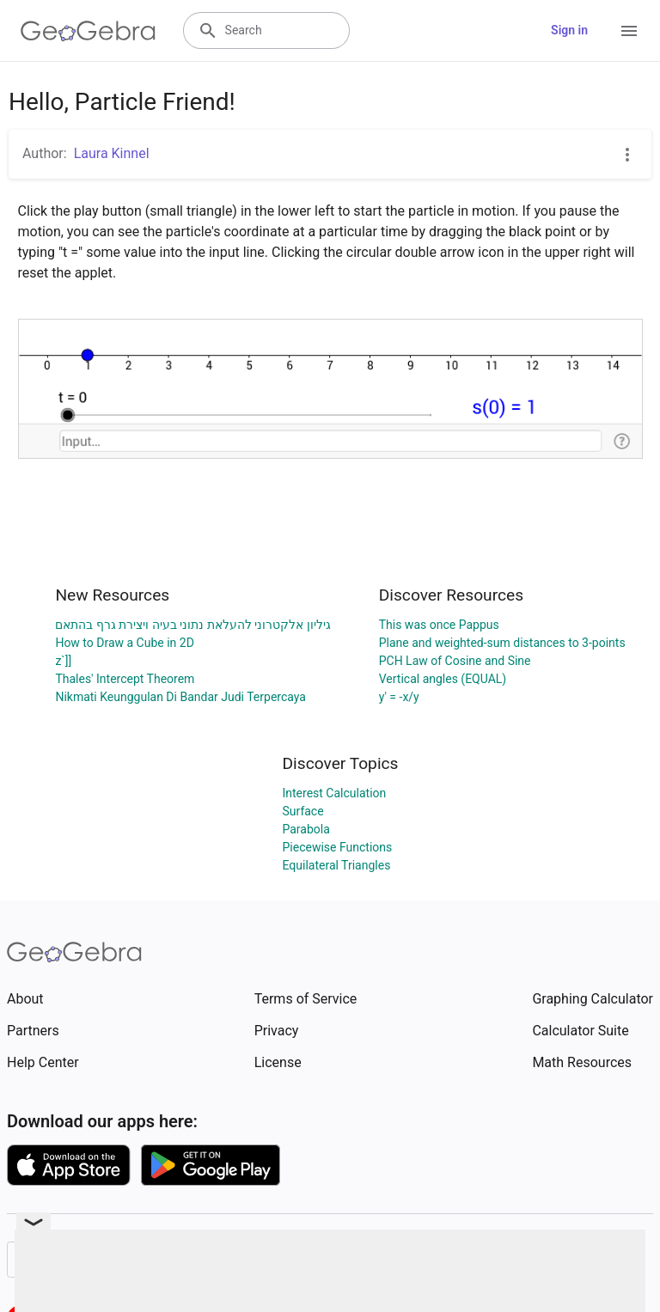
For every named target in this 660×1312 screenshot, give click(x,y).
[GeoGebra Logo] (88, 31)
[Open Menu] (629, 31)
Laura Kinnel (112, 153)
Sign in (569, 30)
